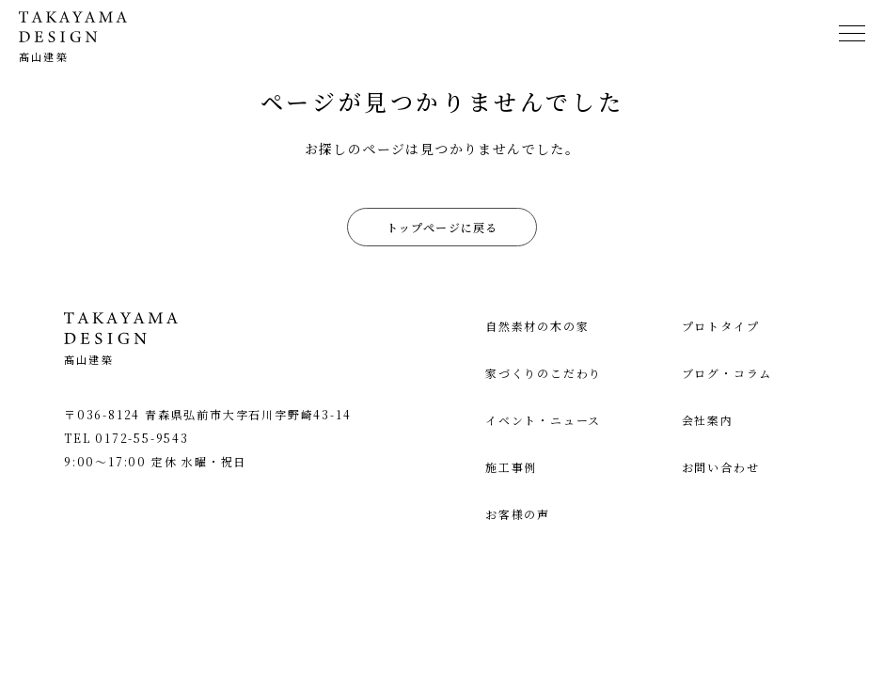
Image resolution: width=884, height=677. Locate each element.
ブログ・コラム (727, 373)
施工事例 (511, 467)
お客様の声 (517, 514)
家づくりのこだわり (543, 373)
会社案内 (708, 420)
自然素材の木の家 (537, 326)
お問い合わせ (721, 467)
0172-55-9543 (142, 438)
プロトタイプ (721, 326)
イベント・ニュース (543, 420)
